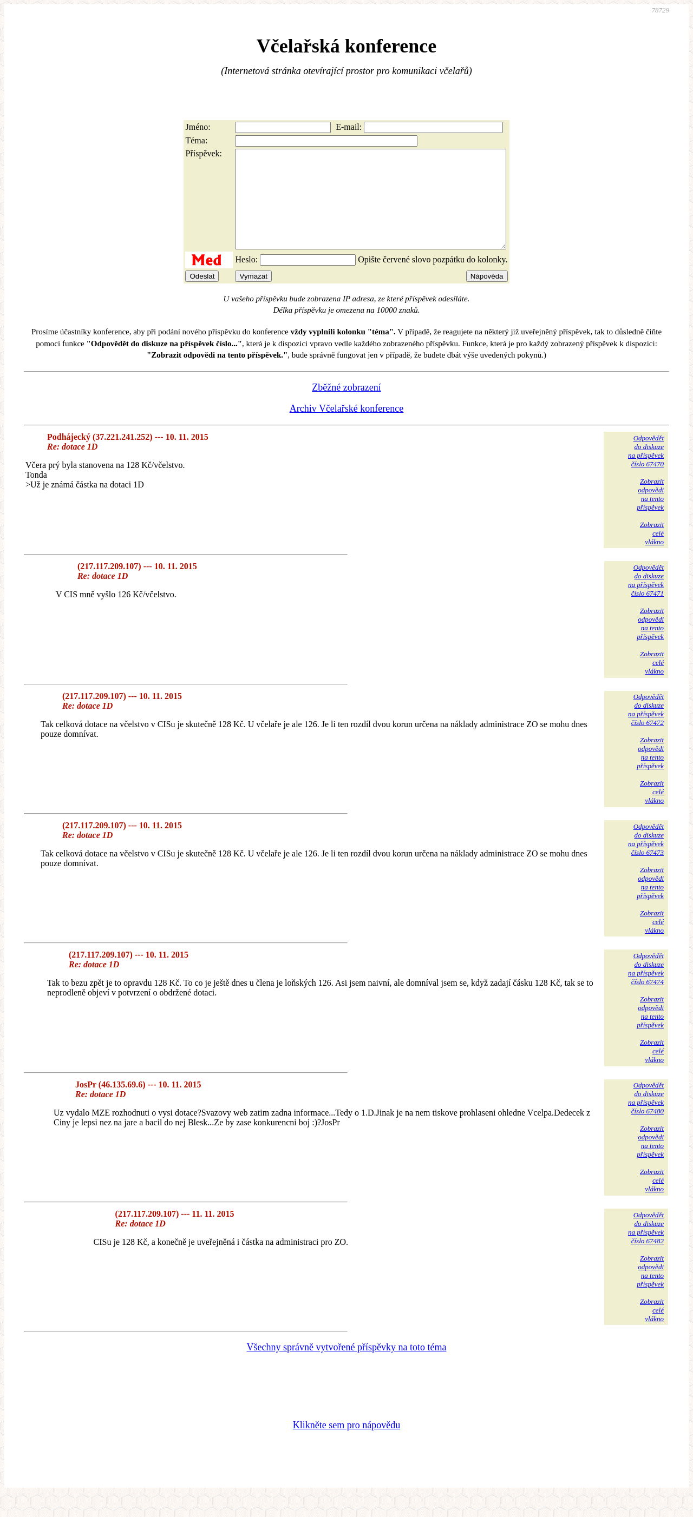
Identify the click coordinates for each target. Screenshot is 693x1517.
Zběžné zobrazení (346, 406)
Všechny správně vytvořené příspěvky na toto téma (347, 1366)
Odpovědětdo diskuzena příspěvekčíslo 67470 (646, 470)
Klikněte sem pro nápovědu (346, 1444)
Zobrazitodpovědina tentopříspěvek (650, 514)
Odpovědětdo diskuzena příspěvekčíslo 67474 (646, 988)
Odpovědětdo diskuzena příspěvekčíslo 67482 (646, 1247)
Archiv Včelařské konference (347, 428)
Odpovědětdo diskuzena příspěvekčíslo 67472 (646, 729)
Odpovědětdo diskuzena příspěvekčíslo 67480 (646, 1117)
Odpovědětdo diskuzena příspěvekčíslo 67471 (646, 600)
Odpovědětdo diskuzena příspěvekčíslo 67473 (646, 859)
